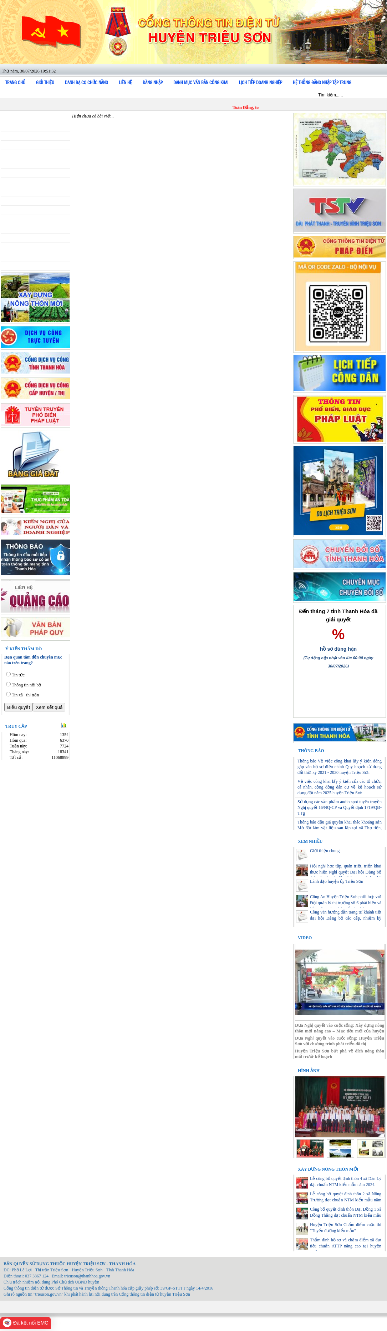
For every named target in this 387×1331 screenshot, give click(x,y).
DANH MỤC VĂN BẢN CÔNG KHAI (200, 82)
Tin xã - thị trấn (25, 694)
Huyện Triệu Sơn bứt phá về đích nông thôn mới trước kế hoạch (339, 1054)
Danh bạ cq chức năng (86, 82)
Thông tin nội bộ (26, 684)
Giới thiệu (45, 82)
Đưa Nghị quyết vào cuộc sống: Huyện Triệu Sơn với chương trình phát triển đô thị (339, 1041)
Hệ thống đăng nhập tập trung (322, 82)
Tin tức (18, 674)
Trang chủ (15, 82)
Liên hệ (125, 82)
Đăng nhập (153, 82)
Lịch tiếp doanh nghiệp (260, 82)
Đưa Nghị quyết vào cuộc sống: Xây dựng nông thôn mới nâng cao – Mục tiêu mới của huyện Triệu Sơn (339, 1028)
